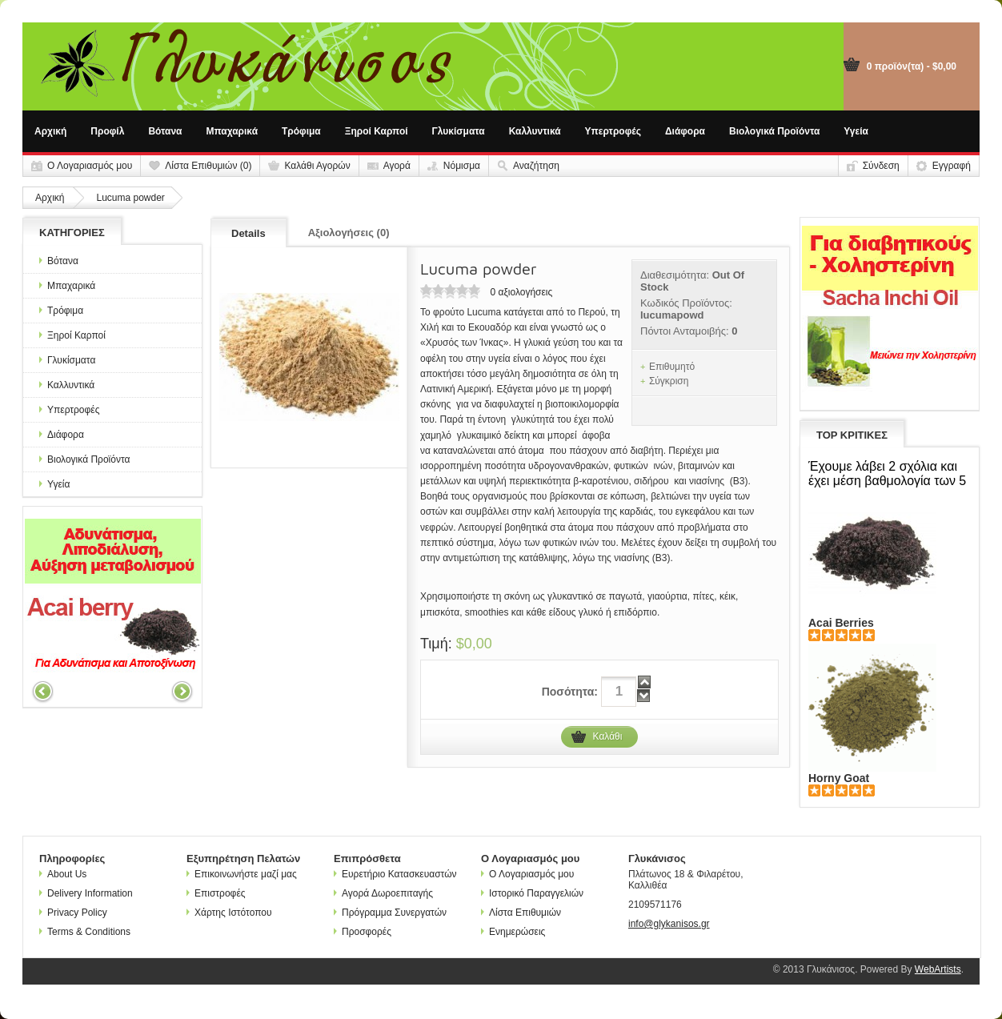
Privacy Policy (73, 912)
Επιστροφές (216, 893)
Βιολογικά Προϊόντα (774, 131)
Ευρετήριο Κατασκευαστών (395, 874)
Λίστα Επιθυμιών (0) (208, 165)
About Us (62, 874)
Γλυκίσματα (458, 131)
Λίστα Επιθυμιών (521, 912)
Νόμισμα (461, 165)
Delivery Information (86, 893)
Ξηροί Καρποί (376, 131)
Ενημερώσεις (513, 931)
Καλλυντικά (535, 131)
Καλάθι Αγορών (317, 165)
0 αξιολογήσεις (521, 292)
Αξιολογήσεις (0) (349, 233)
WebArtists (938, 969)
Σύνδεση (881, 165)
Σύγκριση (669, 381)
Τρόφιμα (301, 131)
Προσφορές (362, 931)
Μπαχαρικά (232, 131)
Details (248, 233)
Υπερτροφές (613, 131)
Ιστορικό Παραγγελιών (532, 893)
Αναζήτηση (536, 165)
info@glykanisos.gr (669, 923)
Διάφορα (685, 131)
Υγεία (856, 131)
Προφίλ (107, 131)
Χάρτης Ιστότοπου (229, 912)
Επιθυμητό (672, 366)
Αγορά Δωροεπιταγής (383, 893)
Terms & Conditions (84, 931)
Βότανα (165, 131)
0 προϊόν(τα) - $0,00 (911, 66)
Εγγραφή (951, 165)
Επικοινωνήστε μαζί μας (241, 874)
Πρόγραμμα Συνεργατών (390, 912)
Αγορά (397, 165)
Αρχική (50, 131)
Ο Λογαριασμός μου (89, 165)
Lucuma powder (130, 197)
